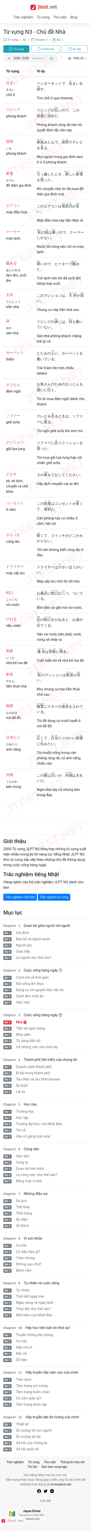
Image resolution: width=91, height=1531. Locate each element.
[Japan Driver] (26, 1515)
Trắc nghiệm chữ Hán (20, 897)
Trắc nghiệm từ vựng (54, 897)
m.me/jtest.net (61, 1484)
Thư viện (60, 17)
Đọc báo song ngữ (54, 1467)
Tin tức (32, 1467)
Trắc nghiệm (23, 17)
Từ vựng (43, 17)
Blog (73, 17)
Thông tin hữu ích (72, 1462)
